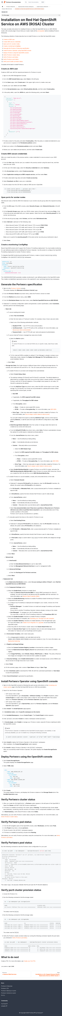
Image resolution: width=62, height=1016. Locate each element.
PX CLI (3, 995)
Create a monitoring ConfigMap (12, 46)
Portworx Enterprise (6, 986)
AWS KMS (53, 409)
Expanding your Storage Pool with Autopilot (42, 618)
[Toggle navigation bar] (2, 2)
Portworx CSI (5, 988)
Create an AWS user (9, 39)
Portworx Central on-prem (8, 993)
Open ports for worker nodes (11, 44)
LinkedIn (4, 1006)
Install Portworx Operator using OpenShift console (17, 50)
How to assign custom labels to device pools (37, 414)
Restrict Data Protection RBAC (31, 596)
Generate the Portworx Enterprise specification (16, 48)
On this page (5, 15)
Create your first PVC (29, 961)
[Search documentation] (34, 2)
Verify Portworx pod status (10, 57)
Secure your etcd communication (22, 330)
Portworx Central (15, 288)
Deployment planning (14, 641)
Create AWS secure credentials (11, 41)
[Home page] (2, 6)
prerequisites (40, 31)
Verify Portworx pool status (11, 59)
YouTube (4, 1003)
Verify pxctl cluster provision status (13, 61)
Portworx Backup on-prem (8, 990)
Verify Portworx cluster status (11, 55)
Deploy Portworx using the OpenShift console (16, 52)
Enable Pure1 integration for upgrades (33, 622)
